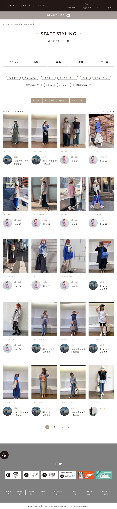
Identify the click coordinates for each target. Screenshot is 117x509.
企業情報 (42, 492)
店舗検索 (19, 492)
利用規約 (31, 492)
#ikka (49, 85)
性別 (36, 62)
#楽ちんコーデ (32, 85)
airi (16, 156)
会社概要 (8, 492)
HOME (6, 24)
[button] (70, 428)
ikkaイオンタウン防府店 (21, 162)
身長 (58, 62)
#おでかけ (48, 78)
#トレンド (64, 85)
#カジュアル (30, 78)
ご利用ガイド (74, 492)
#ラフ (85, 78)
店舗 (81, 62)
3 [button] (62, 427)
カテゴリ (103, 62)
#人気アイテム (101, 78)
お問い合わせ (88, 492)
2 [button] (54, 427)
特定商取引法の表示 (105, 492)
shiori (74, 156)
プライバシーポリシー (58, 492)
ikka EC (75, 161)
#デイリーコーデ (67, 78)
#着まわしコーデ (83, 85)
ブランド (14, 62)
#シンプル (13, 78)
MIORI (103, 408)
